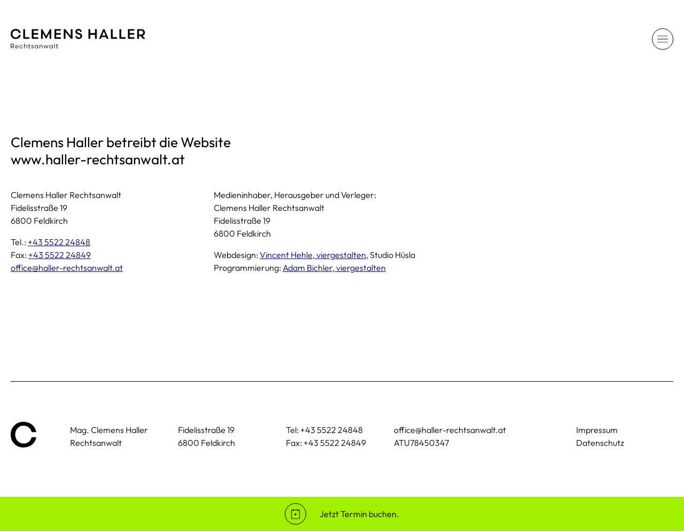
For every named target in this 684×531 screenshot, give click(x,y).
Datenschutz (600, 442)
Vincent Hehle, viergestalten (313, 254)
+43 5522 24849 (59, 254)
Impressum (597, 429)
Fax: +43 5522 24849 (326, 442)
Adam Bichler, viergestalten (334, 267)
